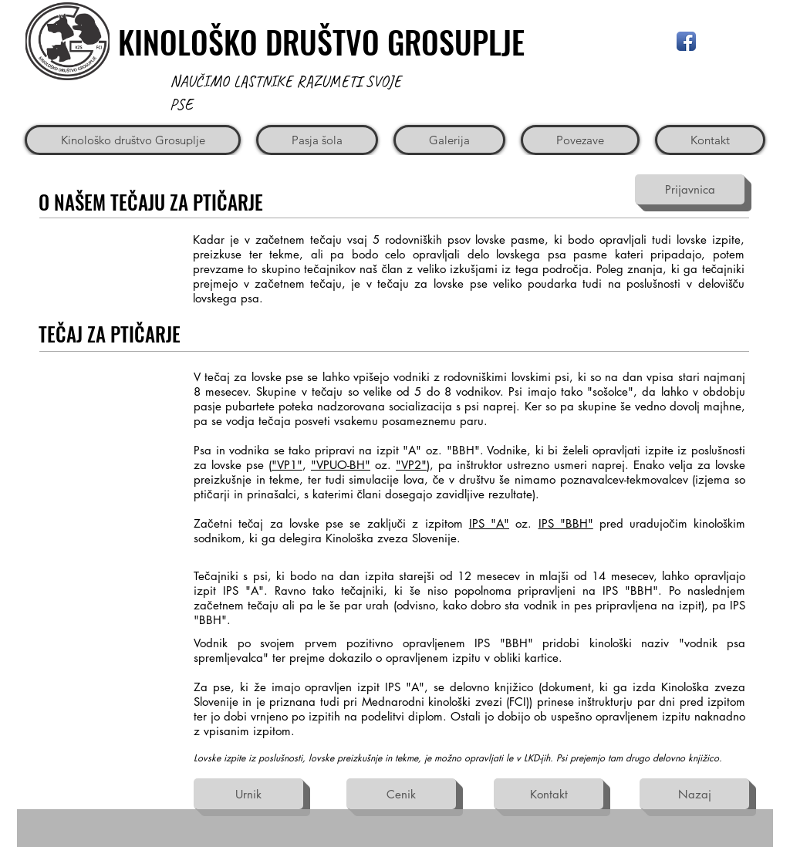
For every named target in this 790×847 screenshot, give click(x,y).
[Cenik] (401, 793)
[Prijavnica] (689, 189)
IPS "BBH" (565, 523)
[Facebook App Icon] (686, 41)
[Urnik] (248, 793)
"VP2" (411, 464)
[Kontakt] (548, 793)
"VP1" (287, 464)
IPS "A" (489, 523)
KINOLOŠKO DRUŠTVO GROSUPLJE (321, 42)
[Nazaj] (694, 793)
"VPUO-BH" (340, 464)
